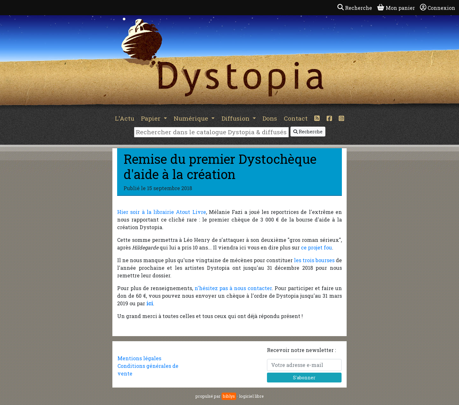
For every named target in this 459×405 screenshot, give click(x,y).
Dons (270, 118)
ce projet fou (316, 247)
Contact (296, 118)
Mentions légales (139, 358)
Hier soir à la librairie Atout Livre (161, 212)
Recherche (308, 132)
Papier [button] (151, 118)
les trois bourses (314, 260)
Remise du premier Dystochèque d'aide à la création (219, 166)
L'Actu (124, 118)
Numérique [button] (192, 118)
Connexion (437, 7)
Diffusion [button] (236, 118)
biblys (229, 396)
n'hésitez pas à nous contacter (233, 288)
